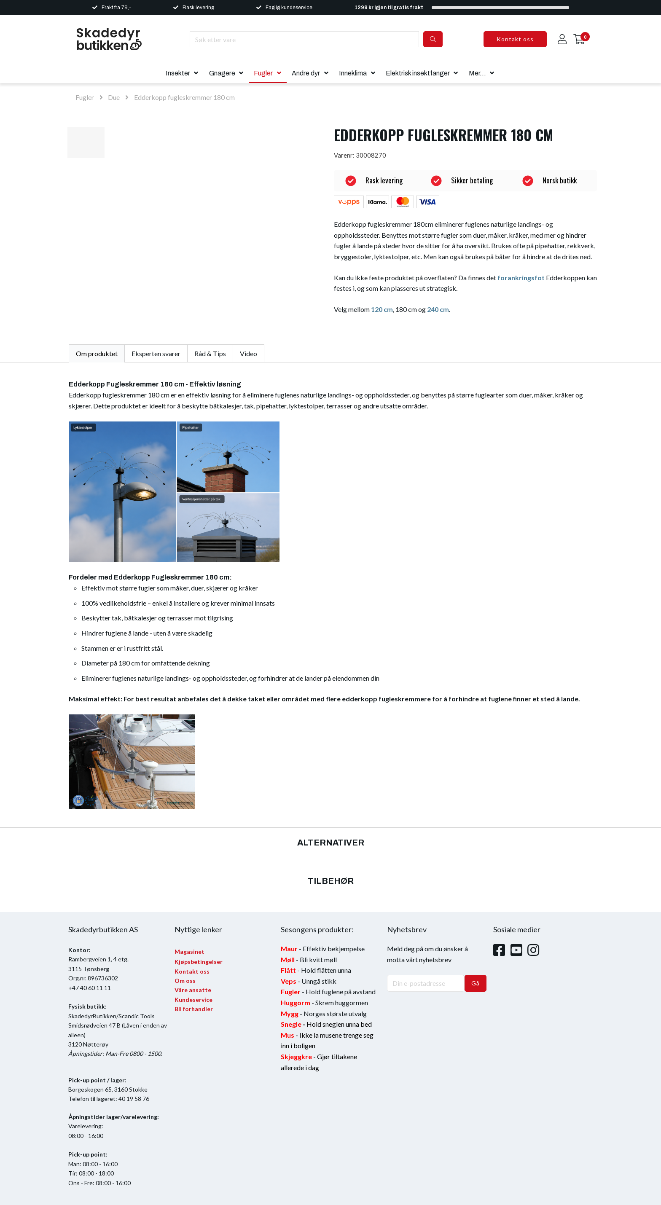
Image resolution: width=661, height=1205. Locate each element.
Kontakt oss (515, 39)
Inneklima (353, 73)
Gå (475, 983)
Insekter (178, 73)
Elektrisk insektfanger (418, 73)
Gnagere (222, 73)
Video (248, 353)
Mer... (477, 73)
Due (114, 97)
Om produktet (97, 353)
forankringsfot (521, 278)
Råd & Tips (210, 353)
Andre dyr (306, 73)
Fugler (263, 73)
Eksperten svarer (156, 353)
